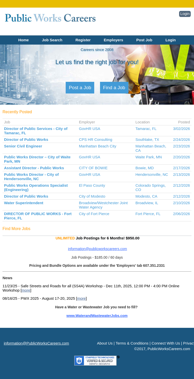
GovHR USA (89, 128)
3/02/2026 (181, 128)
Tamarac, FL (145, 128)
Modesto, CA (146, 196)
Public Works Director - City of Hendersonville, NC (31, 176)
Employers (113, 40)
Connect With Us (166, 343)
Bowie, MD (144, 168)
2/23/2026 (181, 146)
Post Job (144, 40)
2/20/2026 (181, 157)
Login (185, 13)
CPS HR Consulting (95, 139)
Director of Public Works (26, 139)
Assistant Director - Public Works (34, 168)
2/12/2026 (181, 185)
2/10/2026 (181, 203)
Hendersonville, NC (151, 174)
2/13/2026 (181, 174)
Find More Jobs (16, 228)
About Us (105, 343)
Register (83, 40)
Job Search (52, 40)
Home (23, 40)
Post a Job (80, 87)
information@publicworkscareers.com (97, 249)
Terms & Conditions (132, 343)
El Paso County (92, 185)
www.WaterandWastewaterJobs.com (97, 316)
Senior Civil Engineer (23, 146)
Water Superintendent (23, 203)
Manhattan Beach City (97, 146)
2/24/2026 (181, 139)
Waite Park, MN (148, 157)
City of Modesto (92, 196)
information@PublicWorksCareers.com (36, 343)
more (26, 290)
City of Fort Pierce (94, 214)
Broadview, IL (146, 203)
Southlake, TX (147, 139)
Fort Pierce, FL (147, 214)
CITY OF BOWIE (93, 168)
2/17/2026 (181, 168)
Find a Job (114, 87)
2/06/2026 (181, 214)
